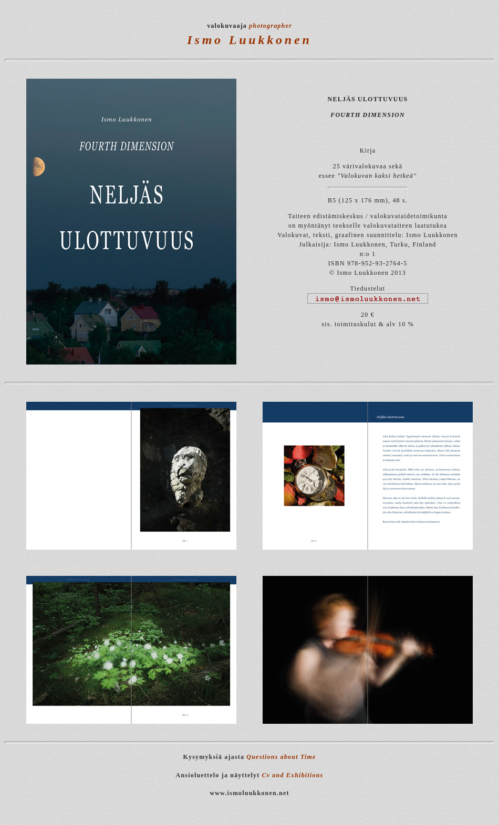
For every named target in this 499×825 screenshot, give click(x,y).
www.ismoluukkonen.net (249, 793)
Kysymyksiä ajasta (249, 756)
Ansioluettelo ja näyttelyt (218, 775)
